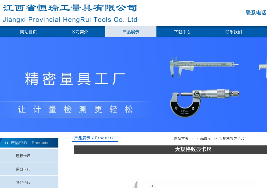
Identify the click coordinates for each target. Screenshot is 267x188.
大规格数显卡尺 (232, 138)
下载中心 (182, 31)
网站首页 (28, 31)
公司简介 (79, 31)
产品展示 (131, 31)
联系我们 (233, 31)
